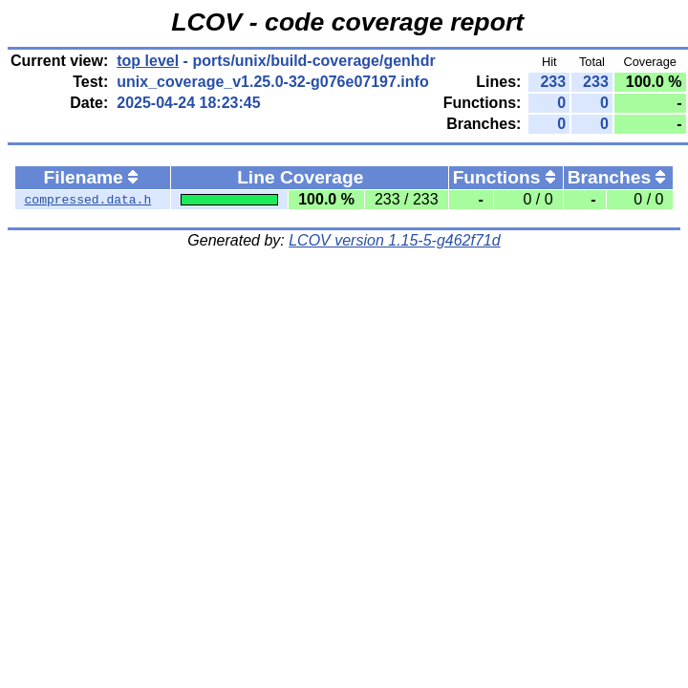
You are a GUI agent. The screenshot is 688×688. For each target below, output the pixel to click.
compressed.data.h (88, 199)
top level (148, 61)
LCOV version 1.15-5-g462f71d (394, 240)
